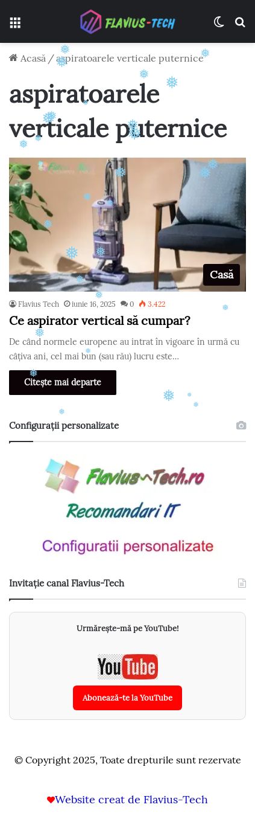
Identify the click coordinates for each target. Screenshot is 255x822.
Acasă (27, 58)
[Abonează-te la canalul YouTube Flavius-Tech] (127, 682)
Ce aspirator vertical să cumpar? (99, 320)
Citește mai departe (62, 382)
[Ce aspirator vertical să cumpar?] (127, 225)
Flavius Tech (38, 304)
